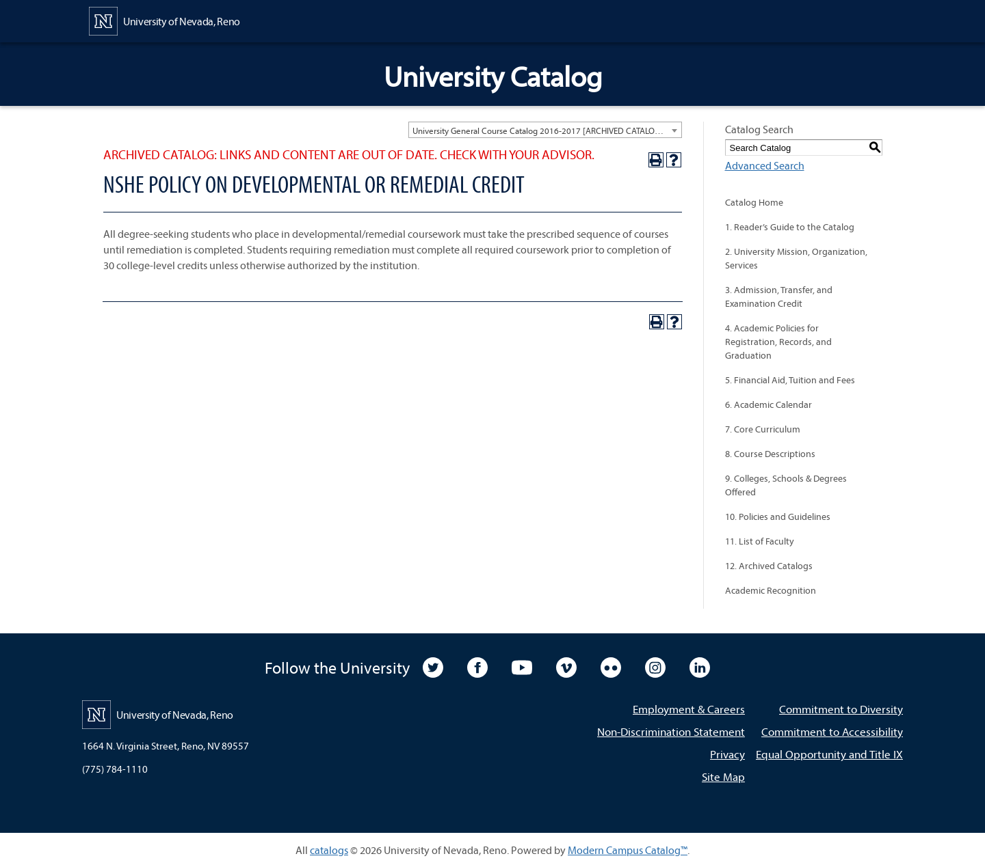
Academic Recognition (770, 590)
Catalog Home (754, 202)
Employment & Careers (689, 709)
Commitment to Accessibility (832, 731)
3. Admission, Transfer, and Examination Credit (778, 296)
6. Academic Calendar (768, 404)
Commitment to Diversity (841, 709)
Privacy (727, 754)
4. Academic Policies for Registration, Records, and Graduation (778, 341)
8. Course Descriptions (770, 454)
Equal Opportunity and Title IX (829, 754)
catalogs (329, 850)
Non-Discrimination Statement (671, 731)
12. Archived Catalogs (769, 566)
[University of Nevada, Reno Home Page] (164, 20)
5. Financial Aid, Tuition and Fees (790, 380)
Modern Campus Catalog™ (627, 850)
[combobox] (545, 130)
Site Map (723, 776)
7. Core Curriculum (762, 429)
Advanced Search (764, 165)
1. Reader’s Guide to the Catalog (789, 227)
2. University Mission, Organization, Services (796, 258)
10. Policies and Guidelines (777, 516)
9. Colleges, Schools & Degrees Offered (786, 485)
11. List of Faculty (759, 541)
